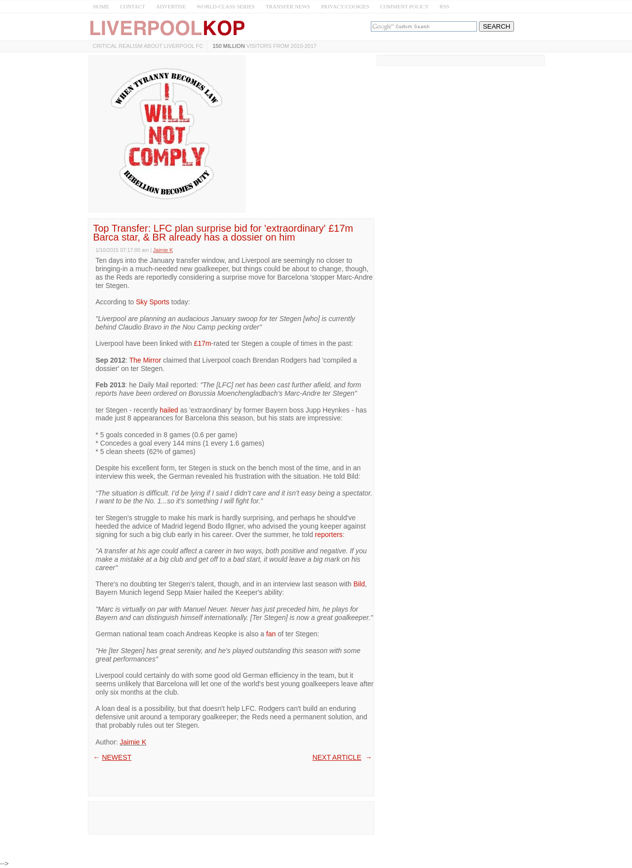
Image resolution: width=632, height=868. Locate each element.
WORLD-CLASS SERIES (226, 6)
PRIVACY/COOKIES (345, 6)
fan (271, 634)
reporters (329, 534)
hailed (168, 410)
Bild (359, 584)
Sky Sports (152, 302)
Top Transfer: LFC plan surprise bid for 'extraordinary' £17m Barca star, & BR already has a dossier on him (223, 233)
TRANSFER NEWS (288, 6)
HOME (101, 6)
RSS (444, 6)
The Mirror (145, 360)
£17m (202, 343)
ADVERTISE (171, 6)
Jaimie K (133, 742)
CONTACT (132, 6)
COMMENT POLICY (404, 6)
